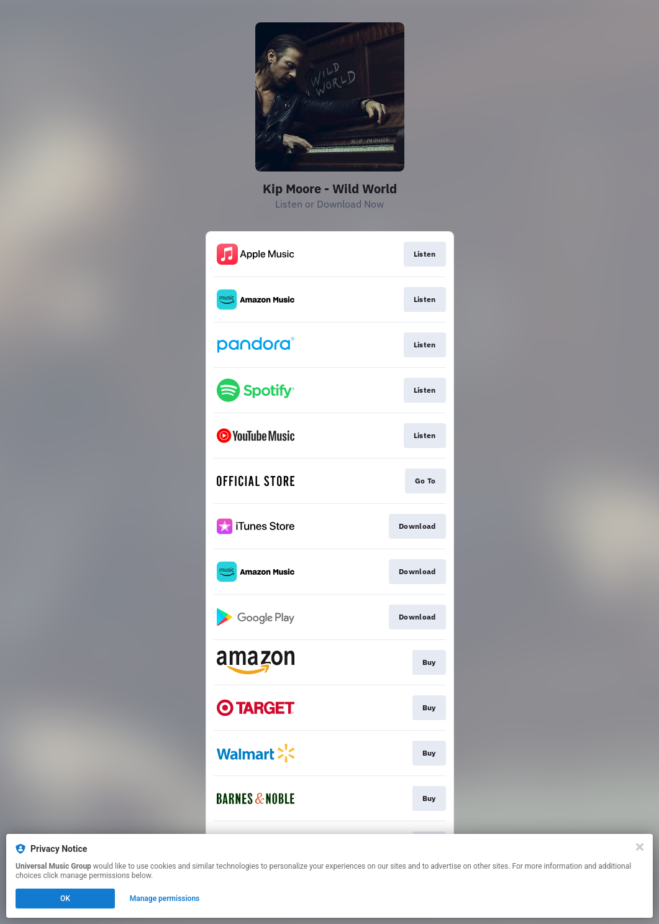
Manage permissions (165, 898)
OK (65, 898)
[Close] (640, 847)
